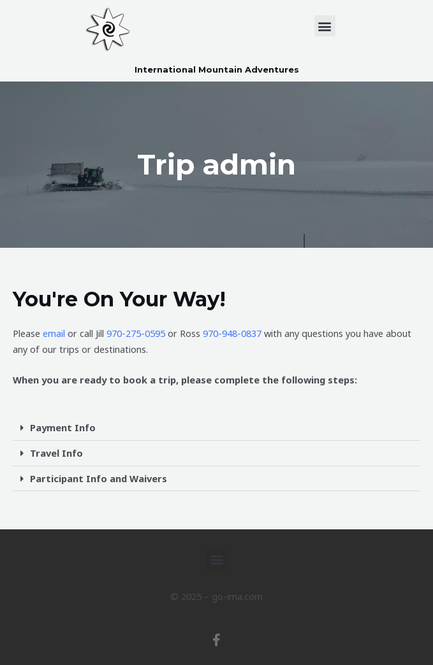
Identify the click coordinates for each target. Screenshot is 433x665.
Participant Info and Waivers (98, 477)
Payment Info (63, 427)
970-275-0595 (135, 333)
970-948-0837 (232, 333)
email (54, 333)
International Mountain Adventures (217, 69)
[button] (324, 25)
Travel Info (56, 453)
